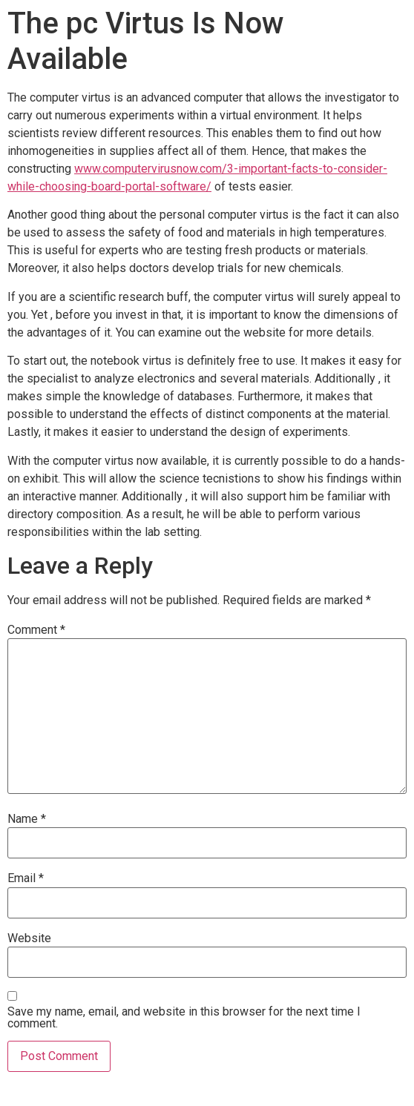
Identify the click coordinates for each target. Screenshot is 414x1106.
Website (29, 938)
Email (25, 878)
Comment (36, 630)
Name (26, 819)
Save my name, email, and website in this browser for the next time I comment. (184, 1018)
